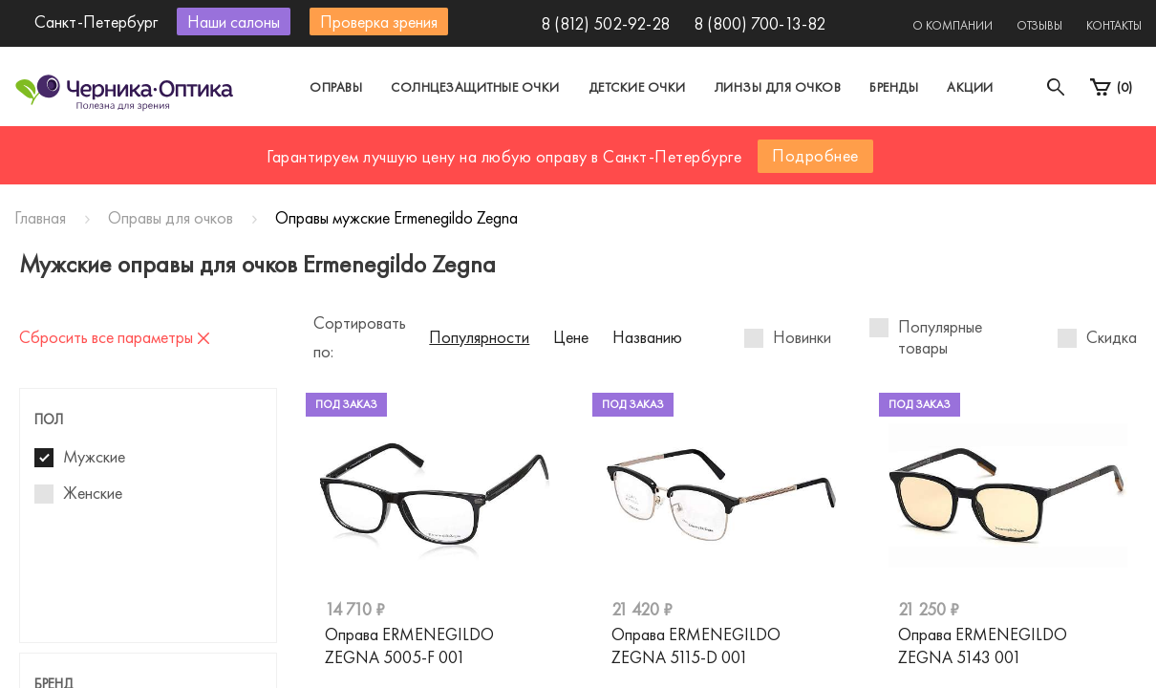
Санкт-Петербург (533, 147)
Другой (664, 147)
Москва (401, 147)
